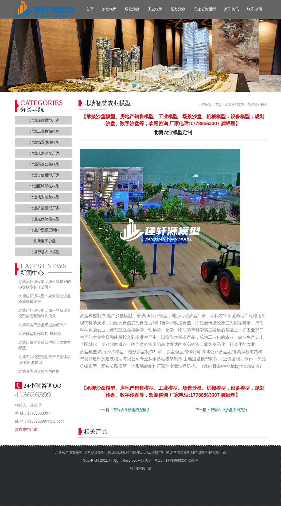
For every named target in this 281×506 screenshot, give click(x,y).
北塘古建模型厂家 (45, 175)
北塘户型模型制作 (45, 230)
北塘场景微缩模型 (45, 142)
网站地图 (144, 460)
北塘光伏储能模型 (45, 219)
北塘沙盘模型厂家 (45, 120)
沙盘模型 (109, 9)
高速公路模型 (205, 9)
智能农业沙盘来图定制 (229, 410)
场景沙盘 (132, 9)
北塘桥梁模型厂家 (45, 208)
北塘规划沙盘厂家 (45, 153)
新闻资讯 (231, 9)
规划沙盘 (178, 9)
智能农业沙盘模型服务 (131, 410)
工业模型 (155, 9)
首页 (90, 9)
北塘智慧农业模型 (45, 252)
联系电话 (254, 9)
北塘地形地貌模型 (45, 197)
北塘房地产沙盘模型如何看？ (42, 325)
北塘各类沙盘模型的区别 (39, 371)
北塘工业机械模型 (45, 131)
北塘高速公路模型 (45, 164)
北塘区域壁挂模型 (45, 186)
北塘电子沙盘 (44, 241)
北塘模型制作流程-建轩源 (39, 333)
